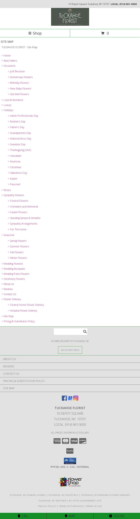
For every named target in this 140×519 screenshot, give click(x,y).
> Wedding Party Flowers (15, 274)
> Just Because (16, 71)
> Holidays (7, 110)
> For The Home (17, 229)
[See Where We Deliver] (70, 349)
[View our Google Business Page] (70, 399)
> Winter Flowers (17, 258)
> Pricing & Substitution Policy (18, 321)
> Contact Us (9, 294)
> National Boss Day (19, 138)
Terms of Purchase (71, 506)
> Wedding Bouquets (13, 268)
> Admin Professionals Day (23, 116)
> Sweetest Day (16, 144)
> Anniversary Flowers (20, 77)
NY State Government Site (85, 500)
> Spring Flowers (17, 241)
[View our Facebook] (64, 399)
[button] (70, 461)
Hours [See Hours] (116, 516)
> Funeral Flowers (18, 201)
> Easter (12, 178)
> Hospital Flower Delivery (22, 310)
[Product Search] (70, 331)
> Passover (14, 184)
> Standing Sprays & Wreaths (24, 218)
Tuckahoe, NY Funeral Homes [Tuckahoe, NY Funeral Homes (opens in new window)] (28, 495)
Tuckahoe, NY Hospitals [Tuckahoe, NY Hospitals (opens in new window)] (63, 495)
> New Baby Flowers (19, 88)
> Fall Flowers (15, 252)
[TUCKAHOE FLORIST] (70, 24)
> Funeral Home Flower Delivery (26, 305)
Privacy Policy (47, 506)
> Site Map (8, 316)
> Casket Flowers (17, 212)
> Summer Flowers (18, 246)
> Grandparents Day (19, 133)
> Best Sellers (9, 60)
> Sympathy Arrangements (22, 223)
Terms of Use (94, 506)
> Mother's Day (16, 121)
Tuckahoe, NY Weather (52, 500)
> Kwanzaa (14, 161)
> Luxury (6, 105)
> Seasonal (8, 235)
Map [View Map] (70, 516)
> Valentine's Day (17, 173)
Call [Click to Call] (23, 516)
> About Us (8, 284)
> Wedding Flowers (12, 263)
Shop (35, 33)
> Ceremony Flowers (13, 279)
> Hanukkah (14, 156)
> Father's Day (16, 127)
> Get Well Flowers (18, 94)
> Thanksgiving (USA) (19, 150)
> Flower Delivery (11, 299)
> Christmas (14, 167)
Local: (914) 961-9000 (70, 424)
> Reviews (7, 289)
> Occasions (9, 65)
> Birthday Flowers (18, 83)
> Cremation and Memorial (23, 206)
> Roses (6, 190)
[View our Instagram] (75, 399)
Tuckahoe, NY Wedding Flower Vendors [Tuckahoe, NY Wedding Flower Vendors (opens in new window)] (105, 495)
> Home (6, 55)
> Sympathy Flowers (13, 195)
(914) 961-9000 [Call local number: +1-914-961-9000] (128, 4)
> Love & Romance (12, 100)
